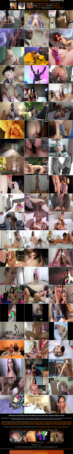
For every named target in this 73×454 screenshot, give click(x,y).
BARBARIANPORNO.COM (57, 0)
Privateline (54, 426)
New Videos (27, 0)
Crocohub (8, 423)
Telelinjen (47, 424)
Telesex (47, 0)
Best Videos (33, 0)
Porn (59, 421)
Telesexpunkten (42, 426)
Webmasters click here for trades (41, 453)
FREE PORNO (12, 0)
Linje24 (59, 426)
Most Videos (39, 0)
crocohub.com (25, 423)
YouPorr (30, 421)
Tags (43, 0)
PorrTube (40, 421)
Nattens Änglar (65, 426)
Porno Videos (21, 0)
